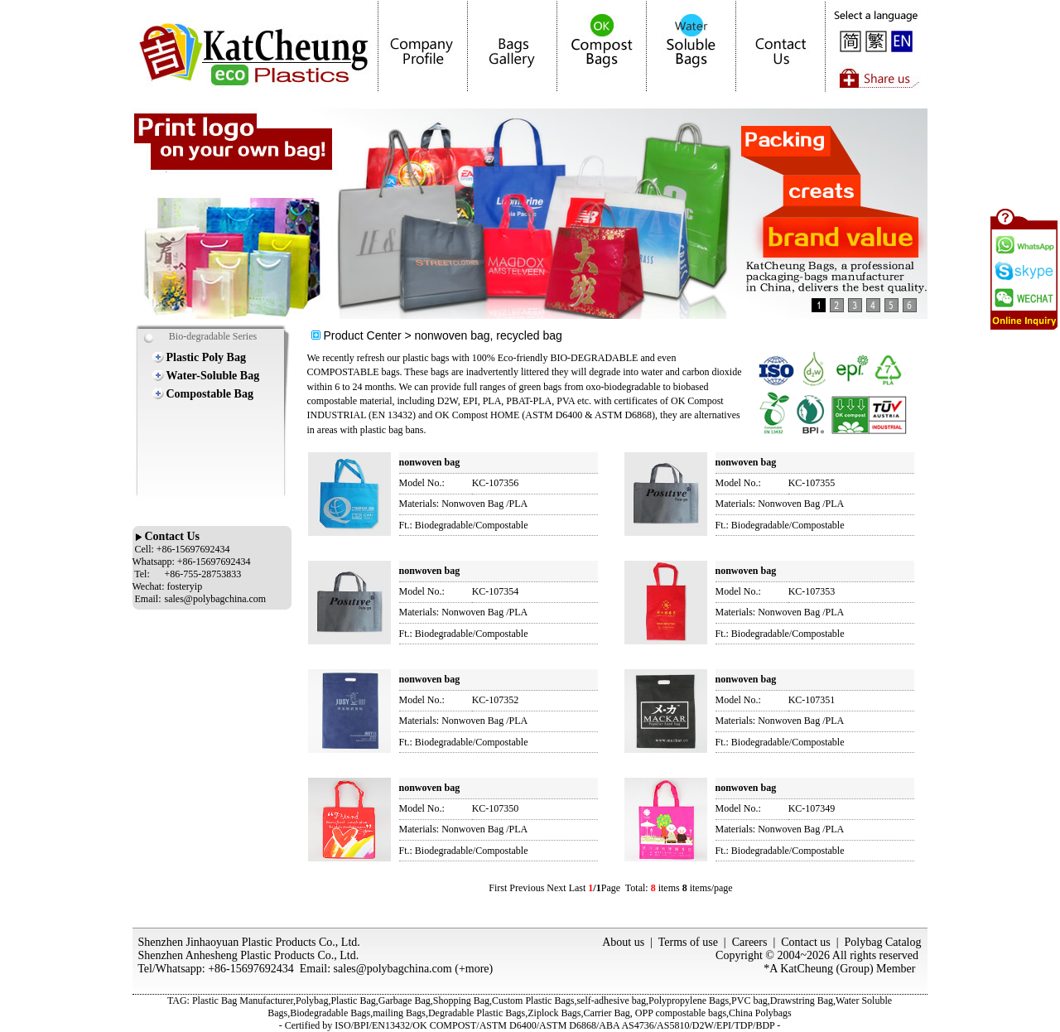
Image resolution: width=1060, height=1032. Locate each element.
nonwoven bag (429, 462)
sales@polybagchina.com (393, 968)
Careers (750, 942)
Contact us (806, 942)
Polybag (312, 1000)
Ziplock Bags (554, 1013)
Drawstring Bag (801, 1000)
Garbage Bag (404, 1000)
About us (623, 942)
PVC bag (749, 1000)
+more (474, 968)
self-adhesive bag (611, 1000)
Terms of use (688, 942)
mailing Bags (399, 1013)
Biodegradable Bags (330, 1013)
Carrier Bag (607, 1013)
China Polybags (760, 1013)
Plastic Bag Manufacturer (242, 1000)
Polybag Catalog (883, 942)
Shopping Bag (461, 1000)
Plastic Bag (352, 1000)
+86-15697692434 (251, 968)
